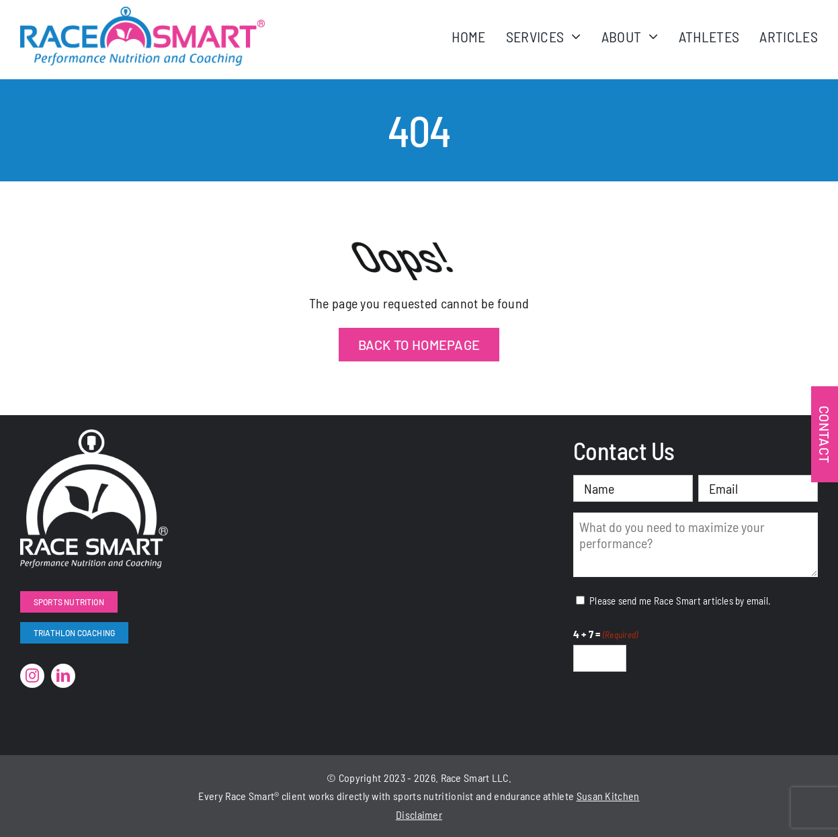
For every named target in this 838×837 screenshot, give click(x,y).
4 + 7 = (605, 634)
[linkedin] (63, 676)
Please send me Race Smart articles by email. (680, 600)
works (321, 795)
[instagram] (32, 676)
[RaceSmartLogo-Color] (142, 13)
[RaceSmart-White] (94, 436)
